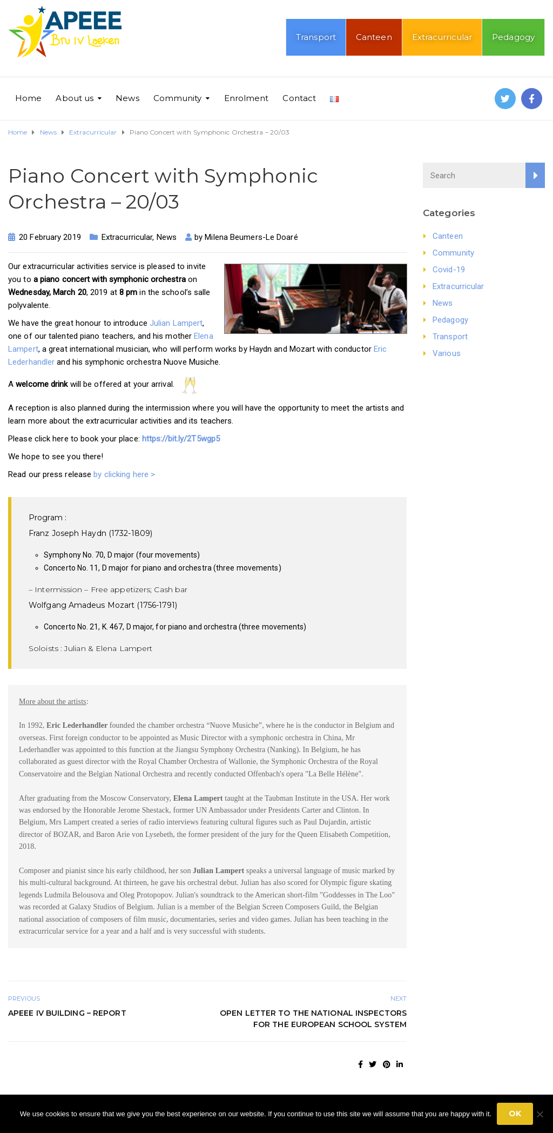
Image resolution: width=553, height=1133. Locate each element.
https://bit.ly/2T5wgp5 (181, 439)
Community (177, 98)
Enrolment (246, 98)
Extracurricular (442, 37)
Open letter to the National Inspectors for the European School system (313, 1029)
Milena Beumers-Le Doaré (251, 237)
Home (28, 98)
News (127, 98)
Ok (515, 1113)
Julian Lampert (176, 323)
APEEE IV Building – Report (67, 1024)
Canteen (374, 37)
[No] (539, 1114)
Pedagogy (513, 37)
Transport (316, 37)
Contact (299, 98)
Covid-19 (449, 269)
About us (74, 98)
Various (447, 353)
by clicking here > (124, 474)
